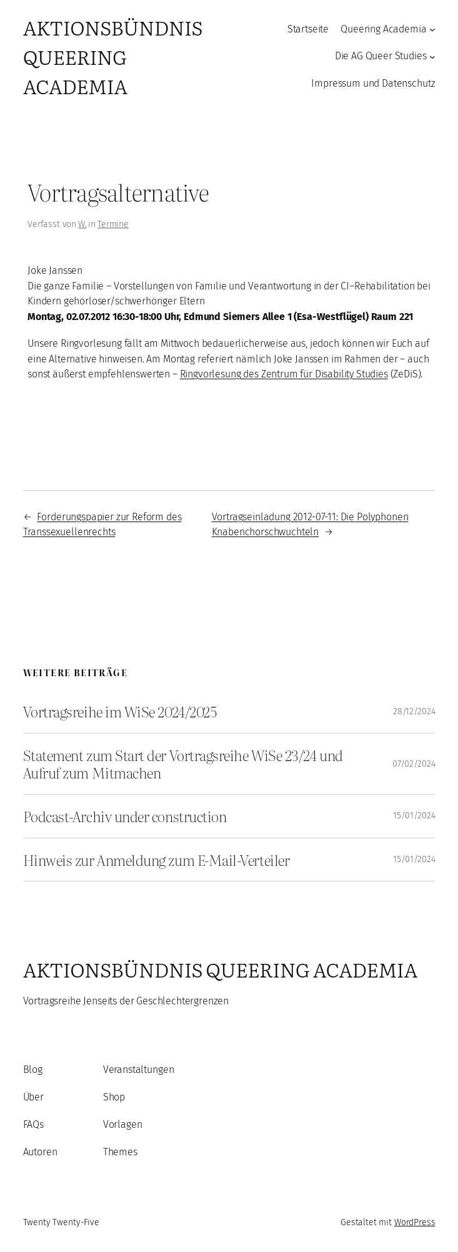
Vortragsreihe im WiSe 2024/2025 (120, 711)
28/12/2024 (414, 711)
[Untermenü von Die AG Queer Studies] (432, 57)
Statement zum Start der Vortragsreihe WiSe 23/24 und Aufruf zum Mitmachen (183, 764)
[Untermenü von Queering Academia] (432, 29)
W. (82, 224)
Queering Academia (383, 29)
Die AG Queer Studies (381, 56)
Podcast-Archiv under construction (125, 816)
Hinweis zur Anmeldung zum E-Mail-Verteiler (156, 860)
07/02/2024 (413, 764)
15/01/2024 (414, 815)
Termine (113, 224)
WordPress (415, 1222)
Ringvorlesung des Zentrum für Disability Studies (284, 374)
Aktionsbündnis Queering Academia (112, 56)
